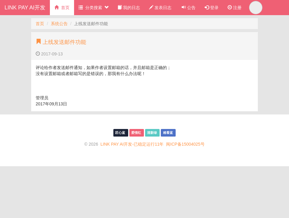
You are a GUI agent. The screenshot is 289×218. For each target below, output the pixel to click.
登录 (212, 7)
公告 (188, 7)
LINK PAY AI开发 (25, 8)
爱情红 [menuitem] (136, 132)
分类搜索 (94, 7)
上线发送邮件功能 (61, 42)
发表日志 (160, 7)
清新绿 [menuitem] (152, 132)
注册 (235, 7)
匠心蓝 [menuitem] (120, 132)
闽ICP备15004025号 (185, 144)
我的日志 (129, 7)
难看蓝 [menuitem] (168, 132)
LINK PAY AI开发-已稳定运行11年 (132, 144)
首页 (62, 7)
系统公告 (59, 23)
